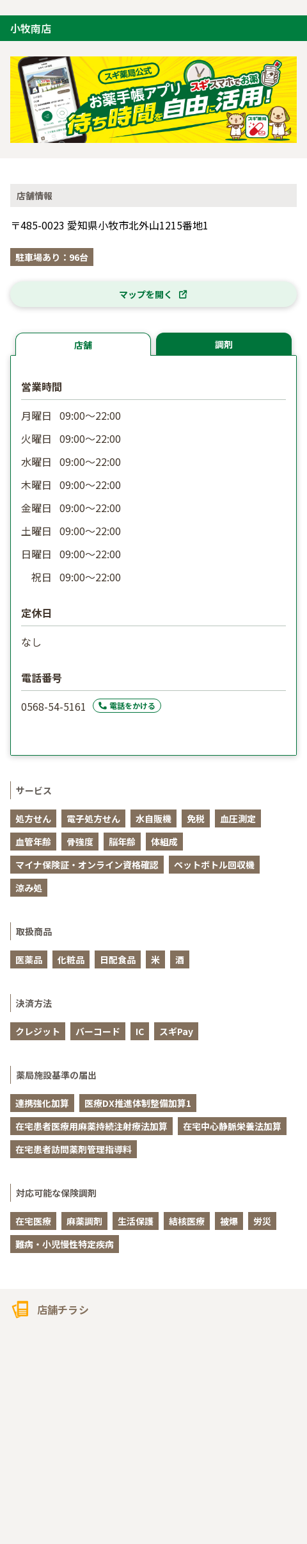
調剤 (224, 344)
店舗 (83, 344)
